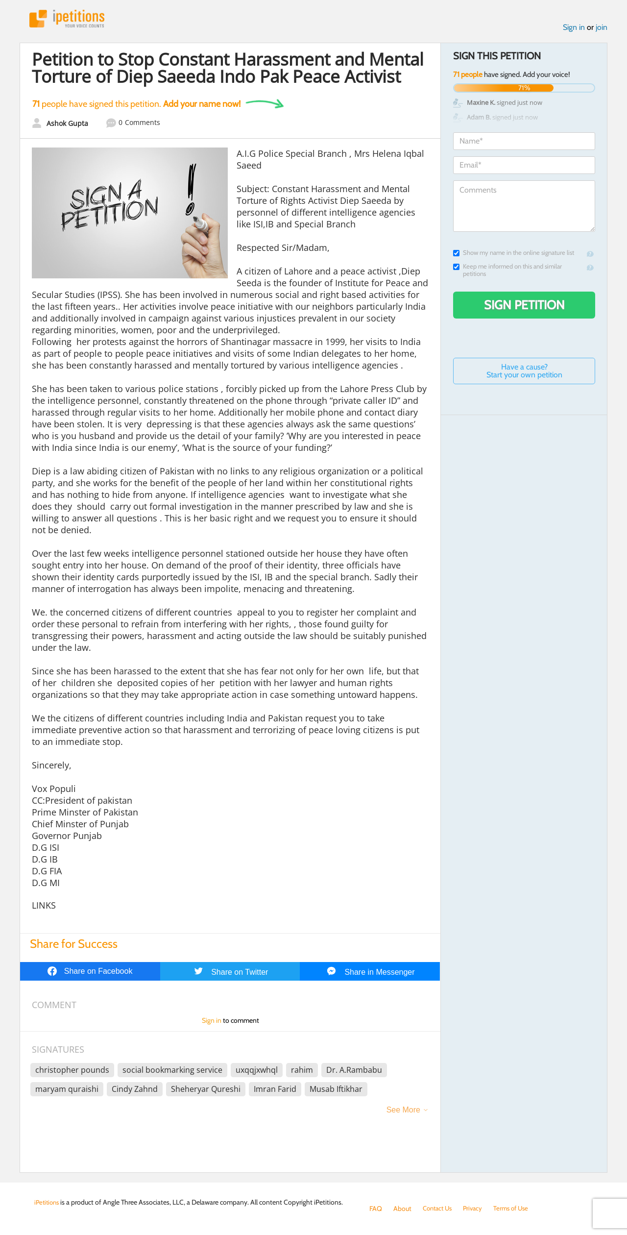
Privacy (477, 1208)
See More (403, 1112)
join (601, 28)
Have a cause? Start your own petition (524, 372)
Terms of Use (517, 1208)
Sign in (574, 28)
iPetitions (70, 19)
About (402, 1208)
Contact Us (439, 1208)
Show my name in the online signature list (513, 254)
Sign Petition (524, 306)
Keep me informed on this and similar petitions (507, 271)
